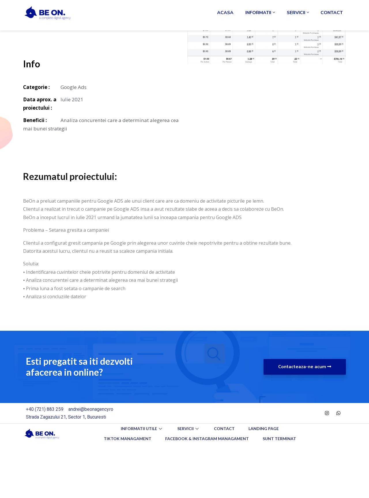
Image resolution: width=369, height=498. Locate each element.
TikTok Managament (127, 440)
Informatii (268, 16)
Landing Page (264, 429)
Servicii (302, 16)
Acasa (235, 16)
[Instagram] (327, 414)
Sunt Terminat (280, 440)
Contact (333, 16)
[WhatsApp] (338, 414)
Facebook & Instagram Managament (207, 440)
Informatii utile (141, 429)
